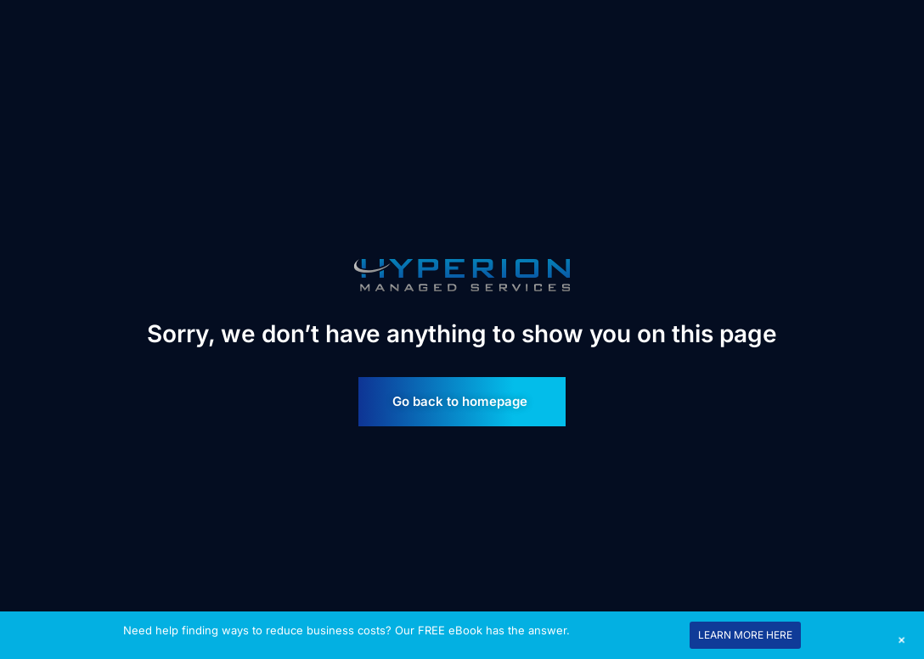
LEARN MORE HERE (745, 634)
